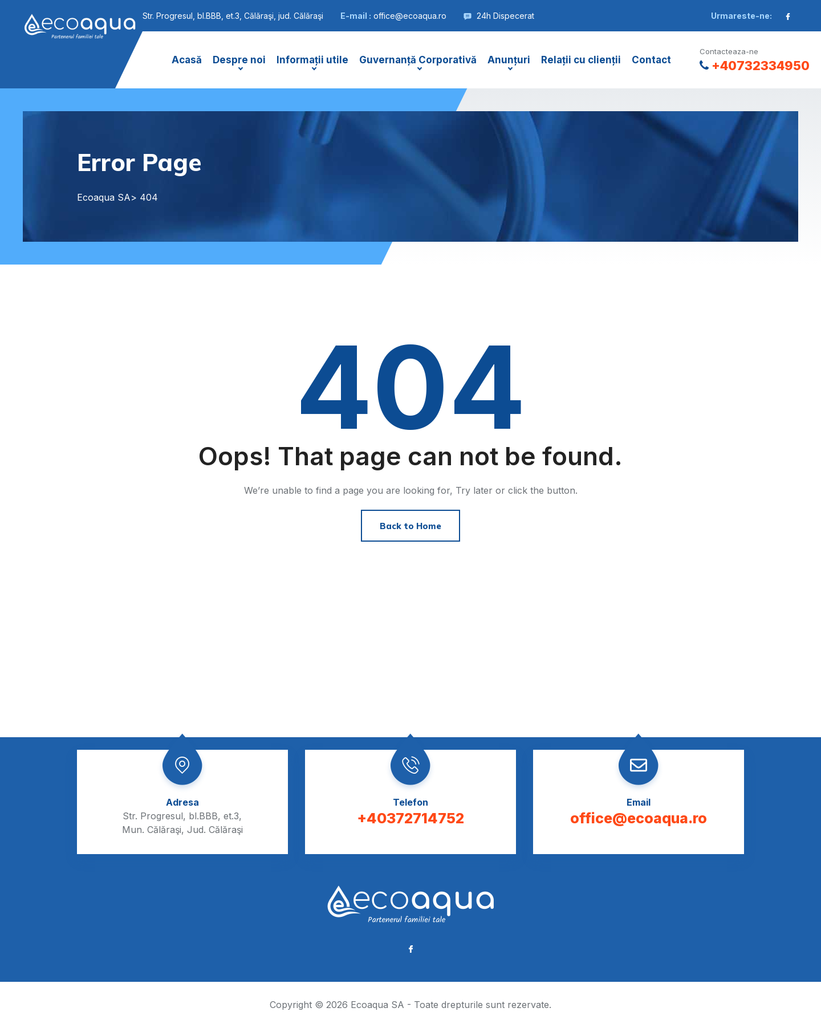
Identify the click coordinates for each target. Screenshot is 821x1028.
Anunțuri (508, 60)
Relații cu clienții (581, 60)
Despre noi (239, 60)
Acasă (187, 60)
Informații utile (312, 60)
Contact (651, 60)
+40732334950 (755, 65)
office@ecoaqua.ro (409, 16)
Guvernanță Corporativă (418, 60)
